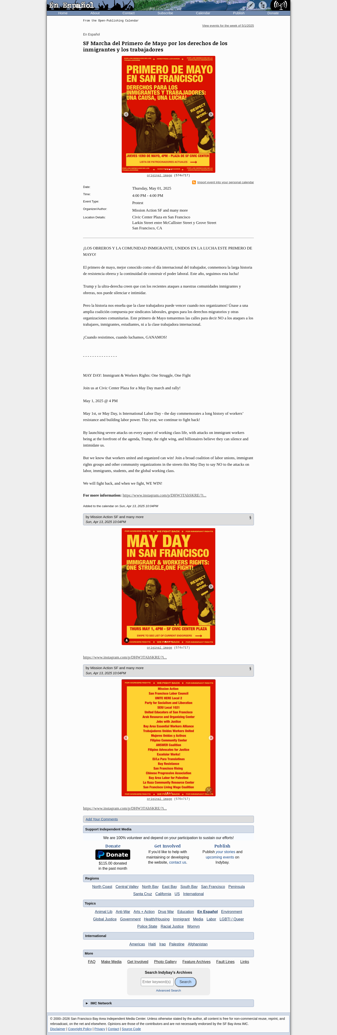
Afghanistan (198, 944)
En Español (91, 34)
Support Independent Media (108, 829)
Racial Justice (172, 926)
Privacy (99, 1029)
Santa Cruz (142, 894)
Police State (147, 926)
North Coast (102, 887)
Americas (137, 944)
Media (198, 919)
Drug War (166, 912)
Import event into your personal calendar (223, 182)
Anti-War (123, 912)
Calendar (203, 13)
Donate (273, 13)
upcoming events (220, 857)
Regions (92, 878)
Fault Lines (225, 962)
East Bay (169, 887)
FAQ (91, 962)
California (163, 894)
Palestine (176, 944)
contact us (177, 862)
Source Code (131, 1029)
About (95, 13)
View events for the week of (228, 25)
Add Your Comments (102, 819)
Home (63, 13)
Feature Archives (197, 962)
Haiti (152, 944)
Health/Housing (156, 919)
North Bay (150, 887)
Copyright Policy (80, 1029)
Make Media (111, 962)
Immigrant (181, 919)
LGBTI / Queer (232, 919)
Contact (128, 13)
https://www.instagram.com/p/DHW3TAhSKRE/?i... (164, 495)
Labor (211, 919)
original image (159, 175)
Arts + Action (144, 912)
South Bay (189, 887)
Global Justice (105, 919)
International (193, 894)
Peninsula (236, 887)
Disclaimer (57, 1029)
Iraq (162, 944)
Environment (231, 912)
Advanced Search (168, 990)
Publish (239, 13)
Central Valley (127, 887)
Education (185, 912)
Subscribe (165, 13)
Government (130, 919)
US (177, 894)
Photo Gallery (165, 962)
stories (225, 852)
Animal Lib (103, 912)
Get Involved (137, 962)
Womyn (193, 926)
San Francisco (213, 887)
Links (244, 962)
